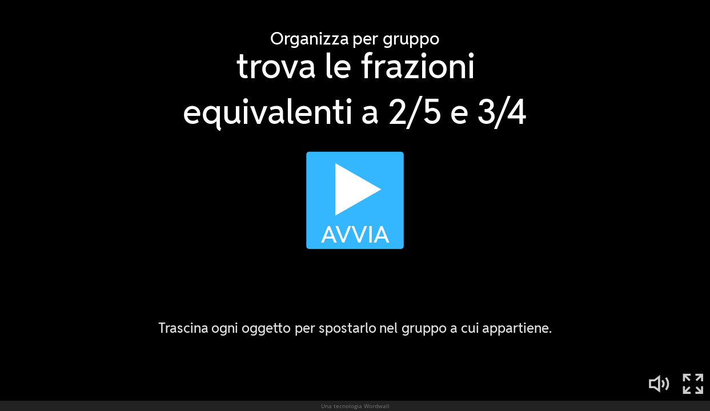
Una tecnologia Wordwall (355, 406)
